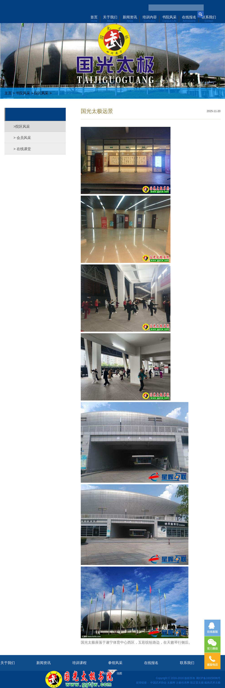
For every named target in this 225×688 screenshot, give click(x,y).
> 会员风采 (22, 138)
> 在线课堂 (22, 149)
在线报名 (151, 663)
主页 (8, 93)
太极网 (171, 682)
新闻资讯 (43, 663)
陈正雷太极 (197, 682)
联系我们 (187, 663)
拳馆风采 (115, 663)
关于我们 (7, 663)
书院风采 (23, 93)
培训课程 (79, 663)
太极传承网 (182, 682)
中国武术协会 (158, 682)
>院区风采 (21, 126)
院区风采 (41, 93)
